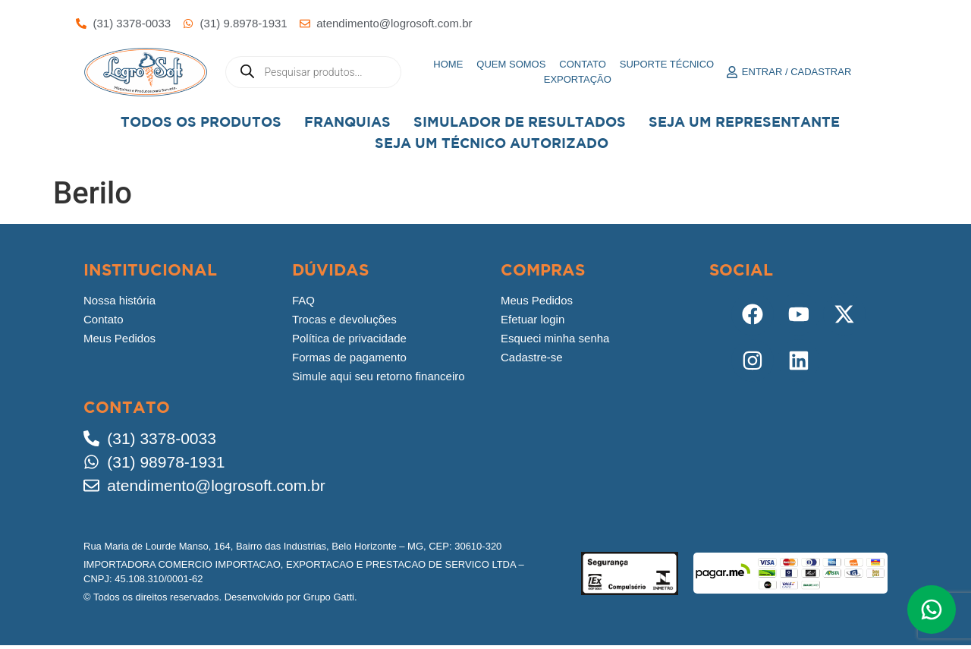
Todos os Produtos (201, 122)
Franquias (347, 122)
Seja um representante (744, 122)
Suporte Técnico (667, 64)
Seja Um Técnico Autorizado (491, 143)
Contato (582, 64)
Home (448, 64)
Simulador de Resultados (519, 122)
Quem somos (510, 64)
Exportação (577, 79)
